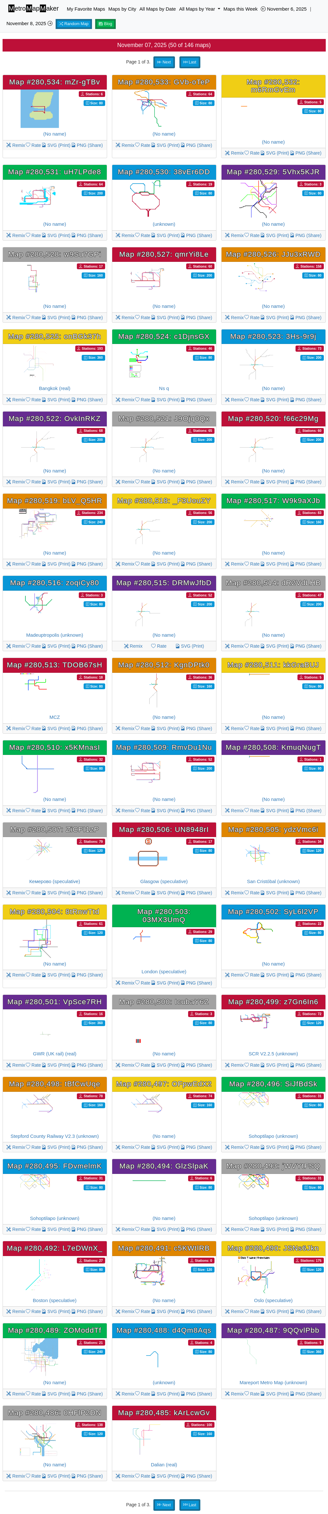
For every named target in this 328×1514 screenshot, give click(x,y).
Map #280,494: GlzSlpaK (164, 1166)
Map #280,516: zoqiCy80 (54, 583)
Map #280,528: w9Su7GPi (54, 254)
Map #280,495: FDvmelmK (54, 1166)
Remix (15, 145)
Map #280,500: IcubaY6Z (164, 1002)
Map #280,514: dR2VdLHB (273, 583)
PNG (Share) (87, 145)
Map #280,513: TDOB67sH (55, 665)
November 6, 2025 (284, 9)
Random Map (74, 24)
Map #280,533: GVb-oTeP (164, 82)
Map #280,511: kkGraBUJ (273, 665)
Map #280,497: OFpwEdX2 (164, 1084)
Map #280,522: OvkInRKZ (55, 418)
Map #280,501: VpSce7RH (54, 1002)
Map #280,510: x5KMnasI (54, 747)
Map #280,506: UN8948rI (164, 829)
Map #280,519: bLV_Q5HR (54, 501)
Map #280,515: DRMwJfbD (164, 583)
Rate (33, 145)
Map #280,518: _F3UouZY (164, 501)
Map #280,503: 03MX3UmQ (164, 916)
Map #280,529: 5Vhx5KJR (273, 172)
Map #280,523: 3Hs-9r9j (273, 336)
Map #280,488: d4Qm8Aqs (164, 1330)
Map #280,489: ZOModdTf (54, 1330)
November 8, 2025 (29, 23)
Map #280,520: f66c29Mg (273, 418)
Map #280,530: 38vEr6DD (164, 172)
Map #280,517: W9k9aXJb (273, 501)
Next (164, 62)
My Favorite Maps (86, 9)
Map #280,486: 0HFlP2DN (54, 1413)
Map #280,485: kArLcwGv (164, 1413)
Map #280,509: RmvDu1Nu (164, 747)
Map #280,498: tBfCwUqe (54, 1084)
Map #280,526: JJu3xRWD (273, 254)
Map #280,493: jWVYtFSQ (273, 1166)
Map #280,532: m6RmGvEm (273, 86)
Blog (105, 24)
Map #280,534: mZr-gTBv (54, 82)
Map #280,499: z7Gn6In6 (273, 1002)
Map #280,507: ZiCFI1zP (54, 829)
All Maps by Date (158, 9)
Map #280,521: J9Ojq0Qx (163, 418)
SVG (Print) (55, 145)
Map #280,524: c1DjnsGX (164, 336)
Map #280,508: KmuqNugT (273, 747)
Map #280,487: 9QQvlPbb (273, 1330)
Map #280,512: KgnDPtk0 (164, 665)
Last (189, 62)
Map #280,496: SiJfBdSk (273, 1084)
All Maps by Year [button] (197, 9)
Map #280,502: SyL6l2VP (273, 912)
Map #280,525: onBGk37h (54, 336)
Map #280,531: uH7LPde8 (54, 172)
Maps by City (122, 9)
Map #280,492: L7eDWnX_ (55, 1248)
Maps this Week (240, 9)
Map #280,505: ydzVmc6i (273, 829)
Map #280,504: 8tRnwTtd (54, 912)
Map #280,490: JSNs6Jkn (273, 1248)
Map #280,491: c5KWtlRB (164, 1248)
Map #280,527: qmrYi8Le (164, 254)
